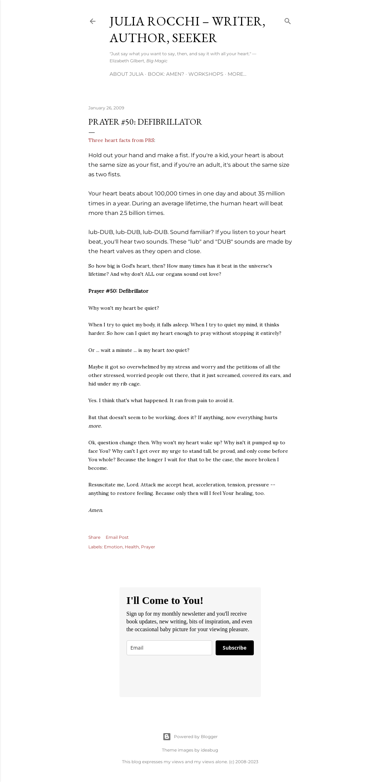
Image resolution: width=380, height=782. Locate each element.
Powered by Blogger (190, 736)
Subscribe (234, 647)
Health (132, 546)
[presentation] (180, 676)
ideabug (209, 750)
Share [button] (94, 537)
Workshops (205, 74)
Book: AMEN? (166, 74)
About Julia (127, 74)
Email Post (117, 537)
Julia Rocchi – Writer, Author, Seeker (187, 29)
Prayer (148, 546)
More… (237, 74)
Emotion (113, 546)
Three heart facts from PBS (121, 140)
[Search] (287, 20)
